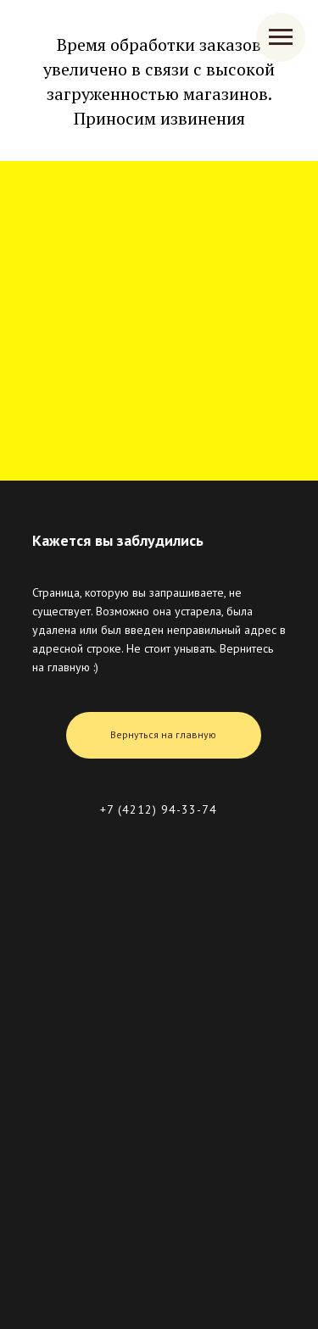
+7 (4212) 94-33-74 (158, 809)
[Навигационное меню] (281, 37)
